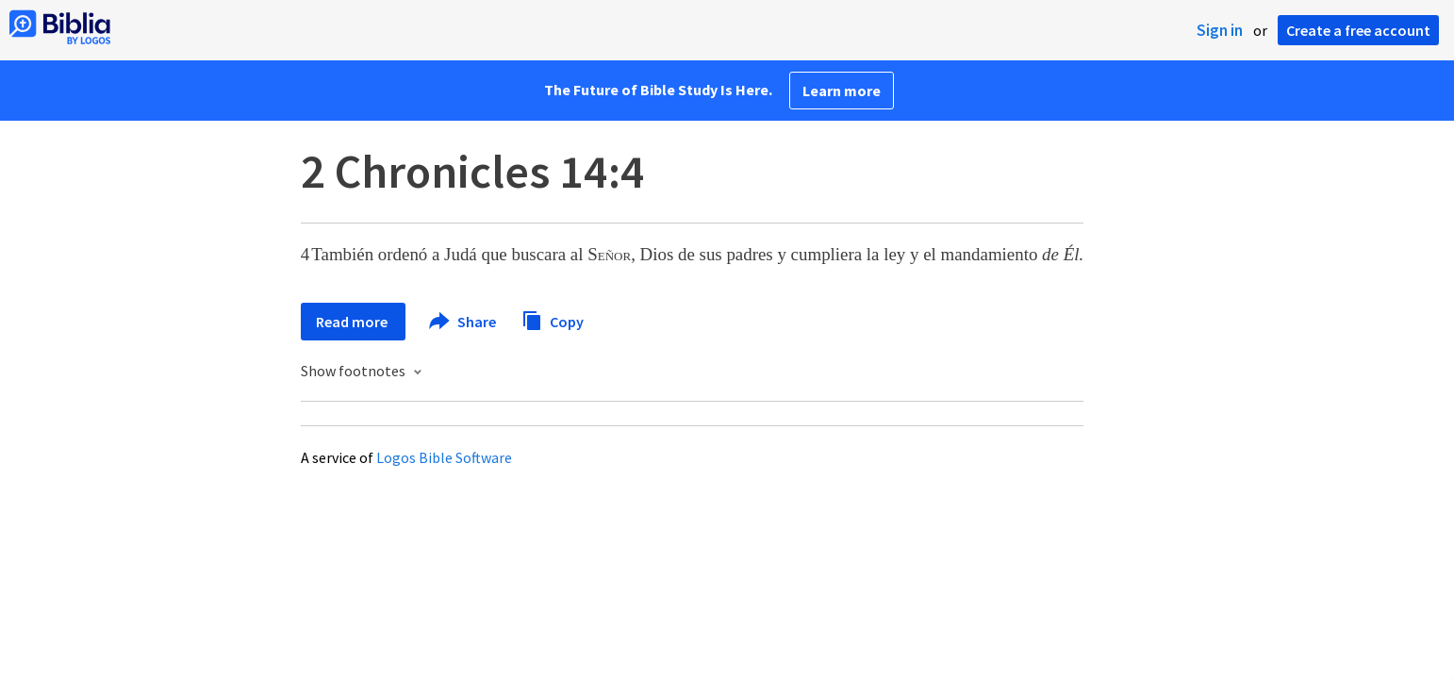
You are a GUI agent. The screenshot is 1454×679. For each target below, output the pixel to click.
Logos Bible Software (444, 457)
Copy (552, 319)
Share (463, 321)
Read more (353, 321)
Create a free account (1358, 30)
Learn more (841, 90)
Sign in (1220, 30)
